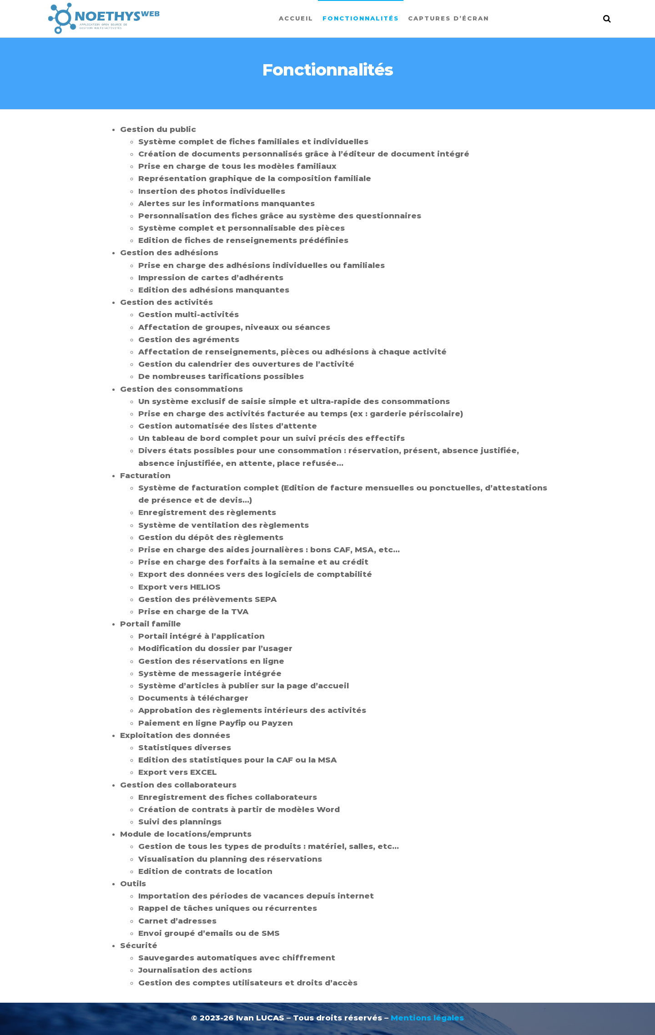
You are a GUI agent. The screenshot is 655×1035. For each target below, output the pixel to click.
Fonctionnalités (360, 18)
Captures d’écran (448, 18)
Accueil (296, 18)
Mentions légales (427, 1017)
